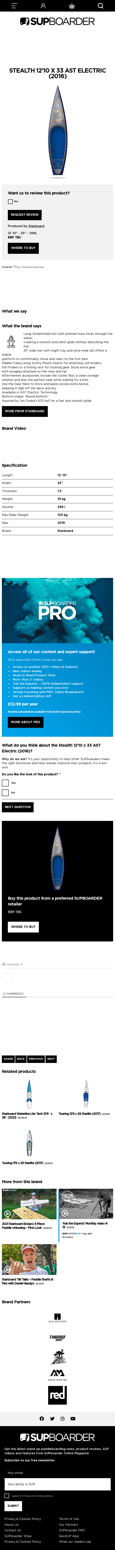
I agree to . (32, 1496)
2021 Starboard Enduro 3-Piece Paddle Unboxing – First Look (27, 1226)
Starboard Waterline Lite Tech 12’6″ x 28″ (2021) (27, 1116)
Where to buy (23, 248)
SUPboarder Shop (18, 1536)
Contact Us (12, 1530)
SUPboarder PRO (72, 1530)
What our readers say (75, 1541)
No (13, 793)
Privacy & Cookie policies (38, 1496)
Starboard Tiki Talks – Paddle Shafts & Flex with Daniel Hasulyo (27, 1281)
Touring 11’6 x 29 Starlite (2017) (27, 1163)
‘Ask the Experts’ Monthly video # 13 (84, 1225)
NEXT (51, 1059)
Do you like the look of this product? (31, 774)
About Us (11, 1525)
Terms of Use (69, 1519)
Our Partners (68, 1525)
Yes (16, 201)
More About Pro (25, 722)
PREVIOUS (36, 1059)
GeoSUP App (69, 1536)
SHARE (8, 1059)
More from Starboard (24, 411)
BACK (21, 1059)
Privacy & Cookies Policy (22, 1519)
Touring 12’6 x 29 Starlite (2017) (84, 1114)
